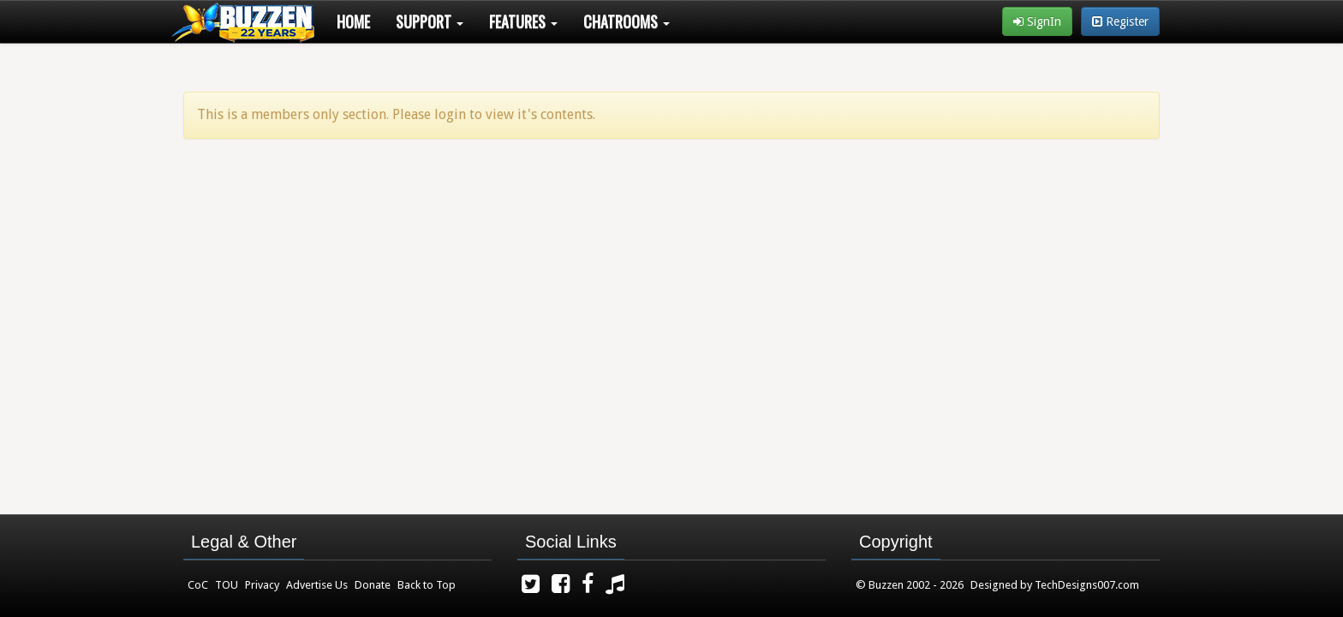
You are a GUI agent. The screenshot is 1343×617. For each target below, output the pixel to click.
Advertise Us (317, 584)
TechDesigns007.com (1087, 584)
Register (1120, 21)
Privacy (262, 584)
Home (353, 21)
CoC (198, 584)
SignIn (1037, 21)
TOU (226, 584)
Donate (373, 584)
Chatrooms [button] (626, 21)
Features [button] (523, 21)
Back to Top (426, 584)
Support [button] (429, 21)
